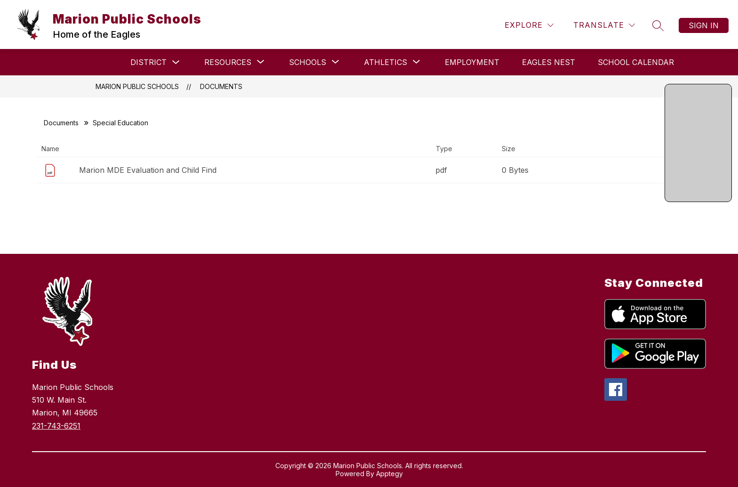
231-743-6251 (56, 425)
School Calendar (636, 62)
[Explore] (529, 25)
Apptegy (389, 474)
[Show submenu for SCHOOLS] (307, 62)
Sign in (704, 25)
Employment (472, 62)
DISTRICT (148, 62)
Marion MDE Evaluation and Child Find (148, 170)
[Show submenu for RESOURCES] (227, 62)
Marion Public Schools (137, 86)
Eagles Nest (548, 62)
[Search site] (658, 25)
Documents (221, 86)
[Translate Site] (604, 25)
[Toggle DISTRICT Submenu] (176, 62)
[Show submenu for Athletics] (385, 62)
